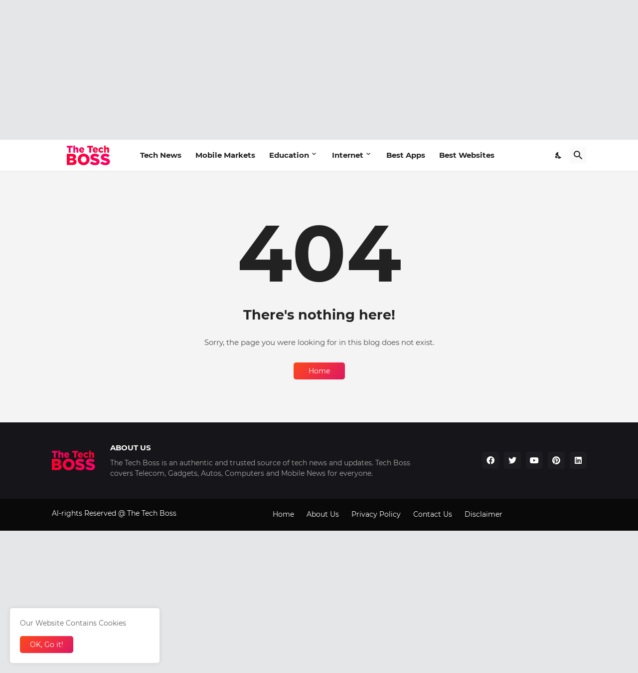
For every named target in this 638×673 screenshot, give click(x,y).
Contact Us (432, 514)
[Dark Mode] (558, 155)
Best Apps (405, 155)
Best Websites (466, 155)
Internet (347, 155)
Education (289, 155)
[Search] (578, 155)
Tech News (160, 155)
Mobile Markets (225, 155)
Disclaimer (483, 514)
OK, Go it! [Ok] (46, 644)
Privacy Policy (376, 514)
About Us (323, 514)
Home (319, 370)
